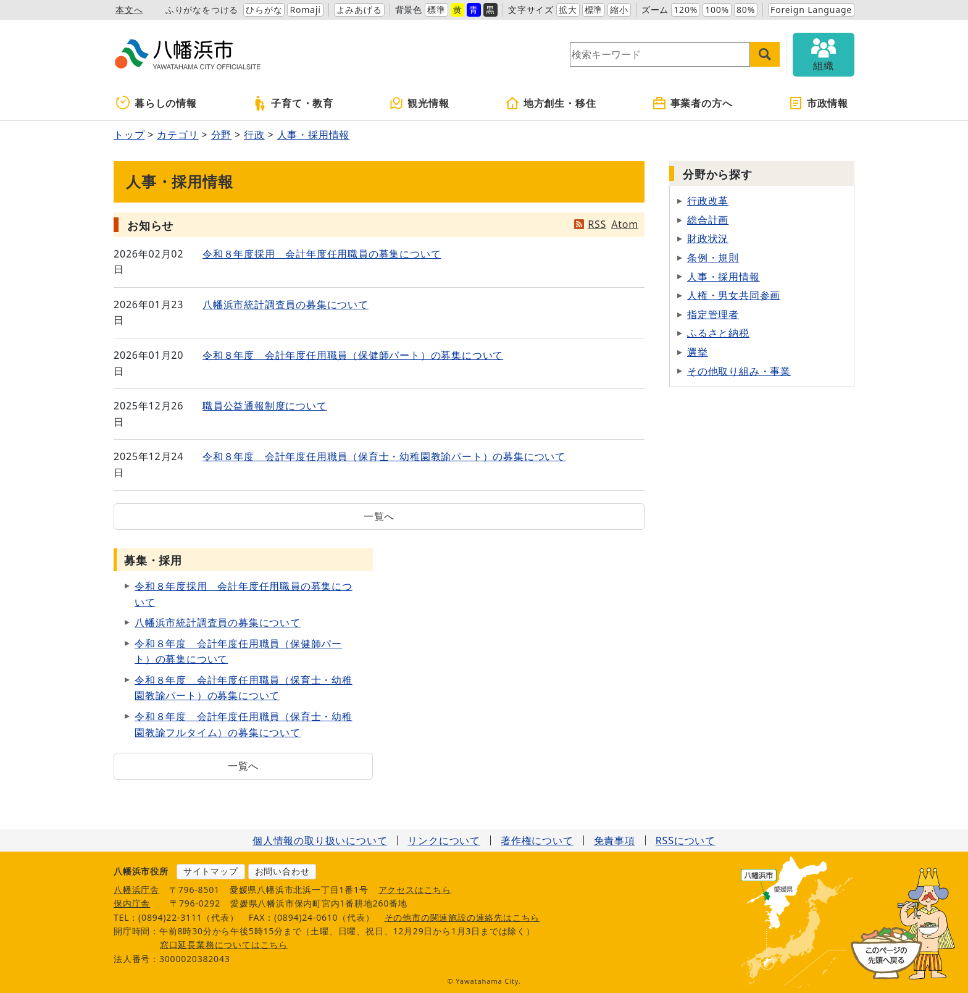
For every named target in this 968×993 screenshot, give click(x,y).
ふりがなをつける (201, 9)
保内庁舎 (132, 903)
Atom (624, 224)
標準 (436, 9)
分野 (221, 134)
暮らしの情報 (156, 103)
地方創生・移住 (550, 103)
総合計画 (707, 220)
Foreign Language (811, 9)
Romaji (305, 9)
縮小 (619, 9)
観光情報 (419, 103)
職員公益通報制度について (264, 406)
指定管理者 (713, 314)
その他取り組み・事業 (739, 371)
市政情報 (818, 103)
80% (745, 9)
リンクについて (443, 840)
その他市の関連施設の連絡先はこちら (462, 917)
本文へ (129, 9)
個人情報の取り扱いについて (319, 840)
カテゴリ (177, 134)
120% (686, 9)
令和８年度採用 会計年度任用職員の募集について (321, 254)
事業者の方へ (692, 103)
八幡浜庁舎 (136, 889)
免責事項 (614, 840)
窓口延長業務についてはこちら (224, 944)
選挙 (697, 352)
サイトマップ (210, 871)
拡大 (568, 9)
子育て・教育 (292, 103)
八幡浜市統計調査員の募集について (285, 304)
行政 (254, 134)
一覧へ (379, 516)
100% (717, 9)
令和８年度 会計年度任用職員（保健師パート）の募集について (352, 355)
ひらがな (264, 9)
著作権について (537, 840)
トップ (129, 134)
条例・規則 (713, 257)
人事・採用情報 (313, 134)
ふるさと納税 (718, 333)
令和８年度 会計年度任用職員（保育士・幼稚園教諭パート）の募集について (383, 456)
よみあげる (359, 9)
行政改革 (707, 200)
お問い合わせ (282, 871)
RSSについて (686, 840)
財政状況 (707, 238)
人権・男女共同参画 (733, 295)
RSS (597, 224)
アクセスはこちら (414, 889)
